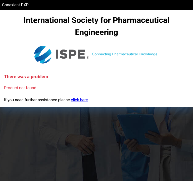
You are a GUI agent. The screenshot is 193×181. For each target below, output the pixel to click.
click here (79, 100)
